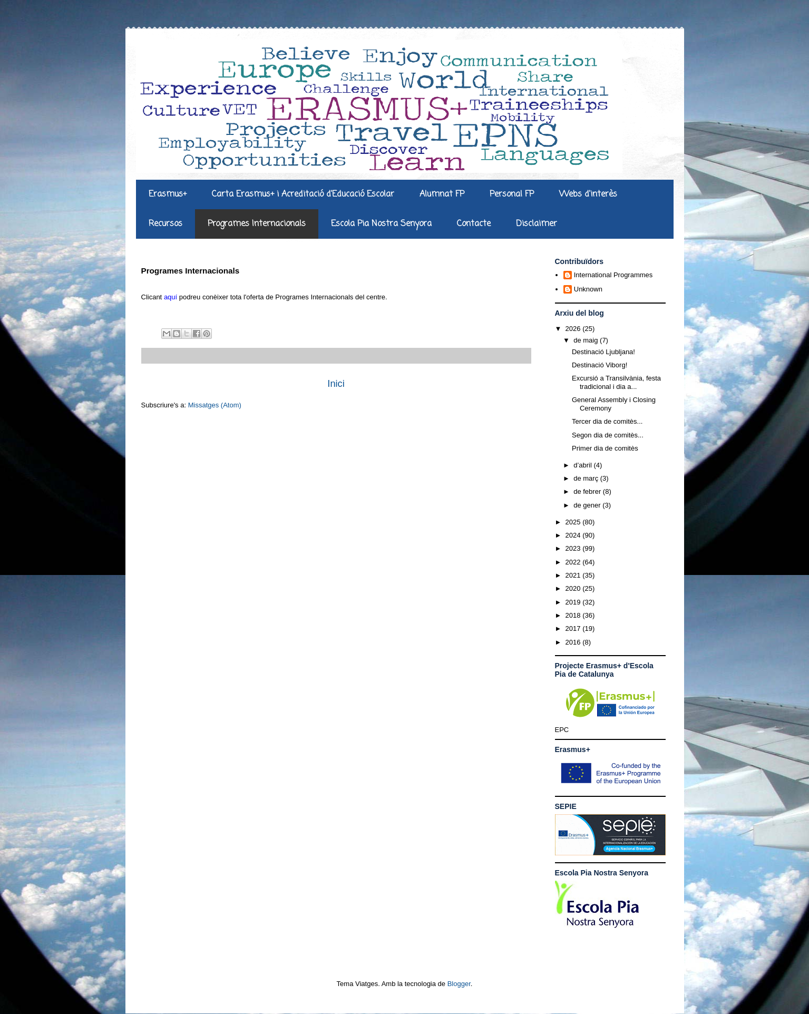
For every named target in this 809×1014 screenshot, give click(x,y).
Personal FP (512, 194)
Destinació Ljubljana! (603, 352)
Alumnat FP (442, 194)
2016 (574, 642)
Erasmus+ (168, 194)
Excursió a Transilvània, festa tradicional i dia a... (616, 382)
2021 (574, 575)
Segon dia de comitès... (608, 435)
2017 (574, 628)
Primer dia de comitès (605, 448)
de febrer (588, 491)
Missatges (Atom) (214, 405)
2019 (574, 602)
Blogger (459, 984)
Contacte (474, 224)
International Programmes (613, 275)
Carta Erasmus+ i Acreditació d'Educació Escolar (303, 194)
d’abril (583, 465)
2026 (574, 329)
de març (586, 478)
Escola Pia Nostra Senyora (381, 224)
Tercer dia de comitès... (607, 421)
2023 (574, 548)
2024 (574, 535)
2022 (574, 562)
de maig (586, 340)
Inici (335, 383)
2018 (574, 615)
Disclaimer (536, 224)
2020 (574, 588)
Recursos (165, 224)
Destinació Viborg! (599, 365)
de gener (587, 505)
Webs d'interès (588, 194)
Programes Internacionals (257, 224)
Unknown (588, 289)
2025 (574, 522)
